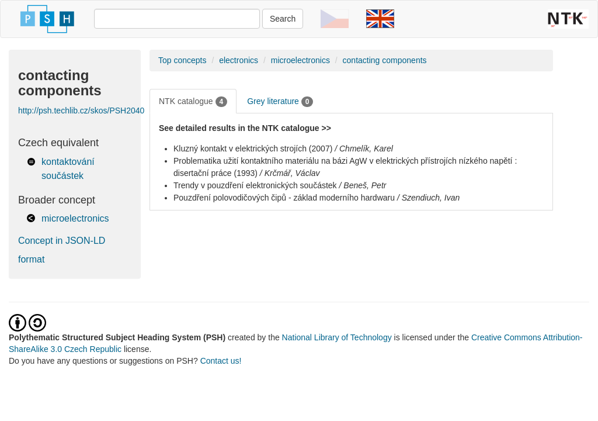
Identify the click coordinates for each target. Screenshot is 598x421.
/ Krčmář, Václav (290, 173)
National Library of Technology (337, 337)
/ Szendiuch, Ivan (428, 197)
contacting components (385, 60)
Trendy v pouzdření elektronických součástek (255, 185)
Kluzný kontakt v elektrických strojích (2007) (252, 148)
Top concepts (182, 60)
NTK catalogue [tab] (193, 101)
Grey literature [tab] (280, 101)
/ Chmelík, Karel (364, 148)
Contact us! (221, 360)
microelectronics (75, 218)
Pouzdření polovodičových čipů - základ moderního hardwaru (284, 197)
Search (282, 18)
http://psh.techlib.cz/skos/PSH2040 (81, 110)
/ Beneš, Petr (363, 185)
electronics (238, 60)
